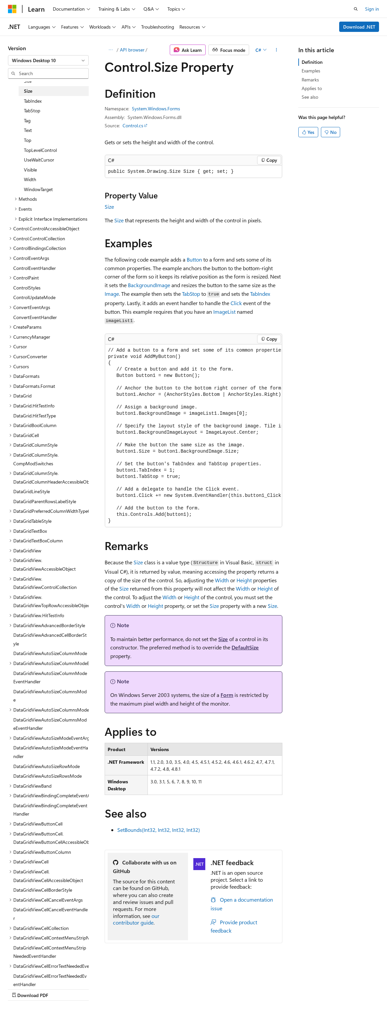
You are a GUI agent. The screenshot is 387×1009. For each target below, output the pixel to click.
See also (310, 97)
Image (112, 293)
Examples (311, 70)
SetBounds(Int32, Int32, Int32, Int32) (158, 829)
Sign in (372, 9)
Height (244, 580)
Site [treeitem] (28, 81)
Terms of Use (178, 988)
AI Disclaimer (21, 988)
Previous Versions (60, 988)
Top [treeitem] (27, 140)
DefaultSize (245, 647)
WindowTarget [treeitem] (38, 189)
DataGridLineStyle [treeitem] (31, 491)
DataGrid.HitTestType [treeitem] (34, 415)
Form (227, 694)
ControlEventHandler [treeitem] (34, 268)
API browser (132, 50)
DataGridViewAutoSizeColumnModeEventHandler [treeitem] (50, 677)
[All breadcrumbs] (110, 50)
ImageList (224, 311)
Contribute (119, 988)
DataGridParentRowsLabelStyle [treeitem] (44, 501)
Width (222, 580)
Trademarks (211, 988)
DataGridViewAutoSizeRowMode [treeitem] (46, 766)
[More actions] (276, 50)
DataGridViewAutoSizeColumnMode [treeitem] (50, 653)
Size (109, 206)
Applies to (312, 88)
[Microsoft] (12, 9)
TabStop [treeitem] (32, 110)
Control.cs (133, 125)
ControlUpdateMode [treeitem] (34, 297)
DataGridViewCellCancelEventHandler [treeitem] (50, 913)
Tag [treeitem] (27, 120)
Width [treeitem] (30, 179)
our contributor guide (136, 919)
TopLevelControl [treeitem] (40, 150)
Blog (90, 988)
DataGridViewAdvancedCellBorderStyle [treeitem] (50, 639)
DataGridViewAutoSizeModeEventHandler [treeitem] (50, 751)
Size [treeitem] (28, 91)
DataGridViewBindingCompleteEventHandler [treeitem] (50, 809)
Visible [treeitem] (30, 170)
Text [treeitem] (28, 130)
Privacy (145, 988)
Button (194, 259)
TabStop (191, 293)
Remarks (310, 79)
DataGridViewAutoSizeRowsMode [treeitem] (47, 776)
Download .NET (359, 27)
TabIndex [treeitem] (33, 101)
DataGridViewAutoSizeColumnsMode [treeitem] (50, 695)
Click (236, 302)
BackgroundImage (149, 284)
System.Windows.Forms (156, 108)
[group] (193, 435)
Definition (312, 62)
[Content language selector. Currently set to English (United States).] (38, 972)
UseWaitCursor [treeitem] (39, 160)
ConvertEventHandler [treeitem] (35, 317)
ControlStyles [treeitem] (27, 287)
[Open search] (355, 9)
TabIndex (260, 293)
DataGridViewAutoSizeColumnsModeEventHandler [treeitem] (50, 724)
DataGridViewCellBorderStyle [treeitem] (42, 890)
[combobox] (48, 60)
